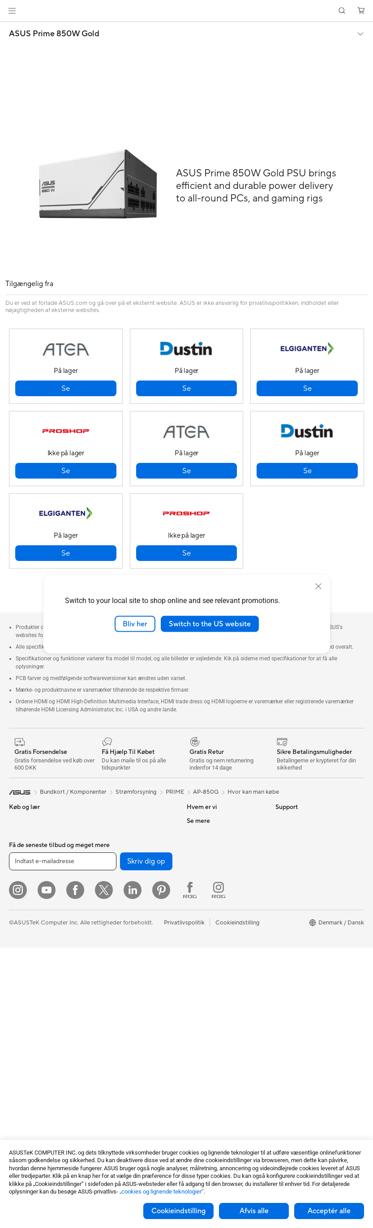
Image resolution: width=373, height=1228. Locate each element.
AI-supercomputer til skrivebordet (123, 960)
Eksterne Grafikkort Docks (131, 834)
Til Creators (24, 902)
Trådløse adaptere (120, 922)
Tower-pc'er (25, 983)
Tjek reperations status (217, 1049)
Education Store (296, 887)
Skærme (20, 956)
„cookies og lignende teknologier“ (162, 1191)
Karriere (197, 834)
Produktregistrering (213, 981)
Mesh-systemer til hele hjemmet (126, 905)
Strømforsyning (116, 820)
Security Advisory (210, 1022)
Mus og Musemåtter (122, 1004)
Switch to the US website (210, 623)
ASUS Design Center (302, 901)
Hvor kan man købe (253, 792)
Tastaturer (109, 990)
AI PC (283, 860)
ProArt (284, 928)
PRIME (175, 792)
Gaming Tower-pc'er (36, 996)
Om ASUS (200, 820)
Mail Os (197, 954)
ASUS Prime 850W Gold (54, 34)
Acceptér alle (329, 1211)
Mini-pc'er (22, 1010)
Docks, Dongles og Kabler (130, 1084)
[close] (318, 586)
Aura (281, 981)
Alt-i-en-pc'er (26, 969)
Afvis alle (254, 1211)
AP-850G (206, 792)
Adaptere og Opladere (126, 1071)
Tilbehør (20, 929)
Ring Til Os (201, 968)
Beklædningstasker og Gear (132, 1044)
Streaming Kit (114, 1031)
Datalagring (111, 860)
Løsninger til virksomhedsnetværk (124, 939)
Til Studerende (28, 915)
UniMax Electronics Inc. (218, 914)
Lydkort (106, 847)
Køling (17, 1104)
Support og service (212, 941)
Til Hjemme (23, 861)
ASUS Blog (290, 954)
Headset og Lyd (116, 1017)
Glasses (19, 1036)
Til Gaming (23, 875)
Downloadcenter (209, 995)
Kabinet (19, 1091)
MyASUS (199, 1035)
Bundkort (21, 1064)
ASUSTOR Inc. (206, 874)
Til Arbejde (23, 888)
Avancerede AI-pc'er (302, 874)
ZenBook (287, 941)
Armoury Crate (295, 968)
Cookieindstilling (178, 1211)
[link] (186, 11)
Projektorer (24, 1023)
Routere (106, 888)
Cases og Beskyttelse (124, 1057)
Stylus (104, 1098)
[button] (12, 11)
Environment (292, 834)
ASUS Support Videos (216, 1008)
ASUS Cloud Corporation (220, 901)
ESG (192, 847)
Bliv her (135, 623)
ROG (282, 914)
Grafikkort (22, 1077)
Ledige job (200, 887)
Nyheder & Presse (210, 860)
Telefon (18, 834)
